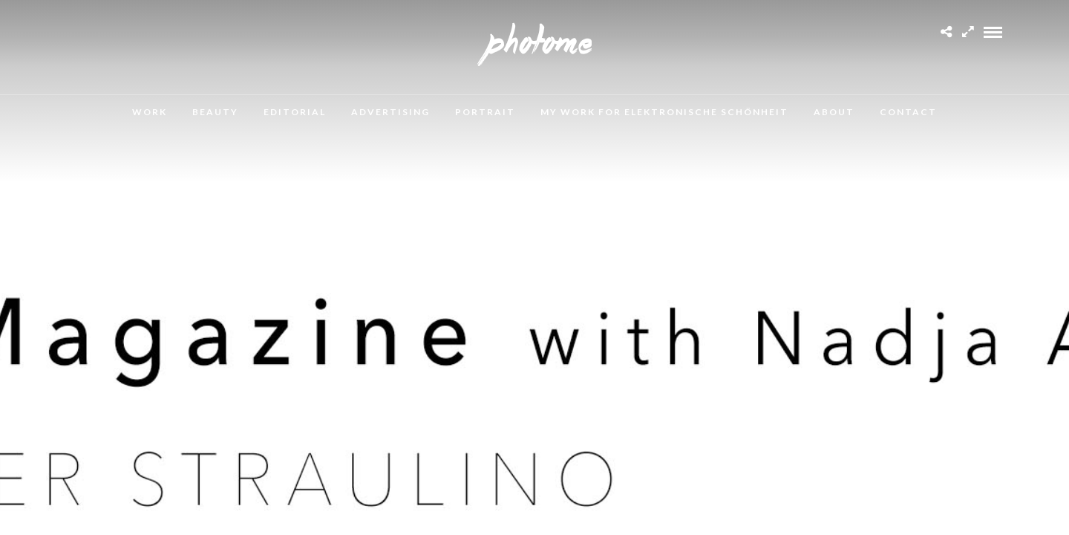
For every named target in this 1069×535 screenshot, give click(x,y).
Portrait (485, 111)
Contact (908, 111)
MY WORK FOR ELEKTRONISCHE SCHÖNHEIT (664, 111)
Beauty (215, 111)
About (834, 111)
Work (149, 111)
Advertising (390, 111)
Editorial (295, 111)
